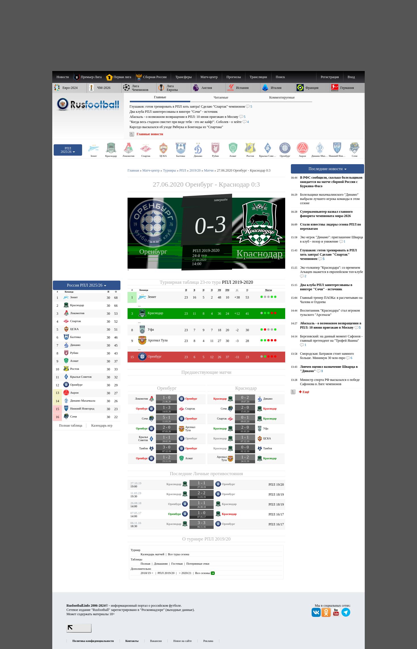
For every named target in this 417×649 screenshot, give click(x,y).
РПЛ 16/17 (276, 514)
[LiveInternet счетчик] (78, 631)
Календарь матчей (152, 554)
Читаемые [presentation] (221, 97)
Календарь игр (101, 425)
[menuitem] (153, 77)
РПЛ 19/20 (276, 485)
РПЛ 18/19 (276, 494)
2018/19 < (147, 573)
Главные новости (150, 134)
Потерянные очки (197, 563)
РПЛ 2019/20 (218, 539)
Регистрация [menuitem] (330, 77)
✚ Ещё (303, 392)
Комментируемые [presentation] (282, 97)
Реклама (208, 640)
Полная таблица (70, 425)
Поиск (280, 77)
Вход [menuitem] (351, 77)
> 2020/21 (184, 573)
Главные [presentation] (160, 97)
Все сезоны (205, 573)
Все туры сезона (178, 554)
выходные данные (180, 610)
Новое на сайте (182, 640)
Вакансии (156, 640)
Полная (145, 563)
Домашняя (161, 563)
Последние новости (327, 168)
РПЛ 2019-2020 (206, 250)
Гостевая (177, 563)
